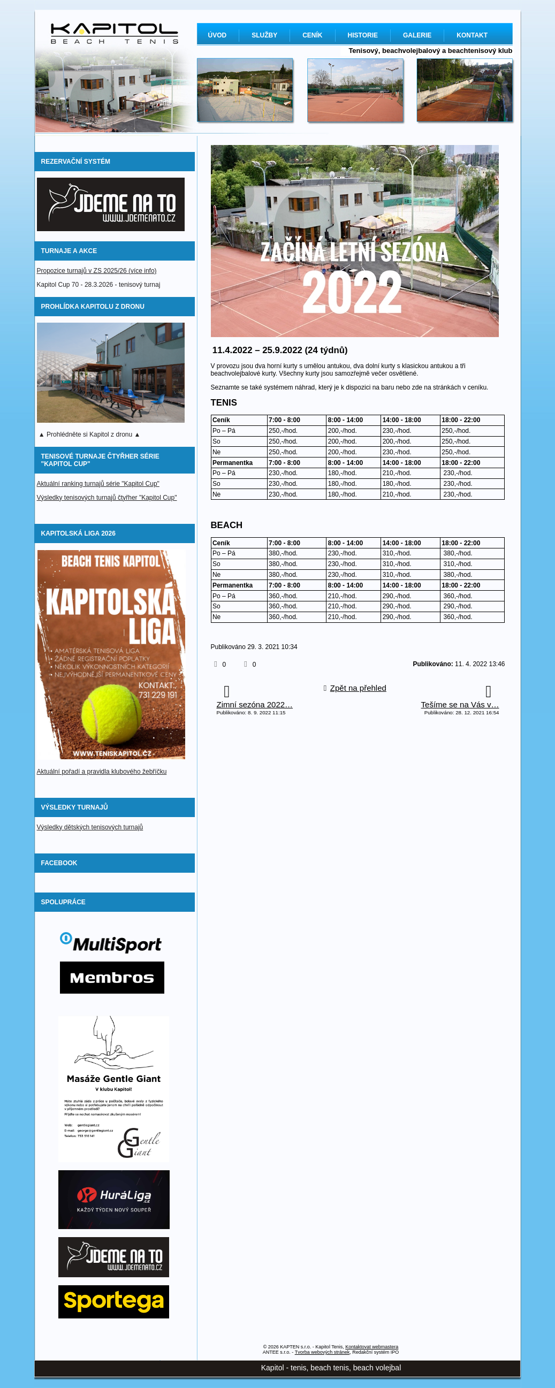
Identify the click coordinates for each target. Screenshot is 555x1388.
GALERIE (417, 35)
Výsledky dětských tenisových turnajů (90, 827)
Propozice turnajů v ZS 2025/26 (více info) (97, 270)
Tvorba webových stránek (322, 1352)
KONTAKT (472, 35)
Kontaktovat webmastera (371, 1346)
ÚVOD (217, 35)
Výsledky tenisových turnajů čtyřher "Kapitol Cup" (107, 497)
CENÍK (312, 35)
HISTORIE (363, 35)
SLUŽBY (264, 35)
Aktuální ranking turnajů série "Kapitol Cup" (98, 483)
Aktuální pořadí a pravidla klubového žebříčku (102, 771)
